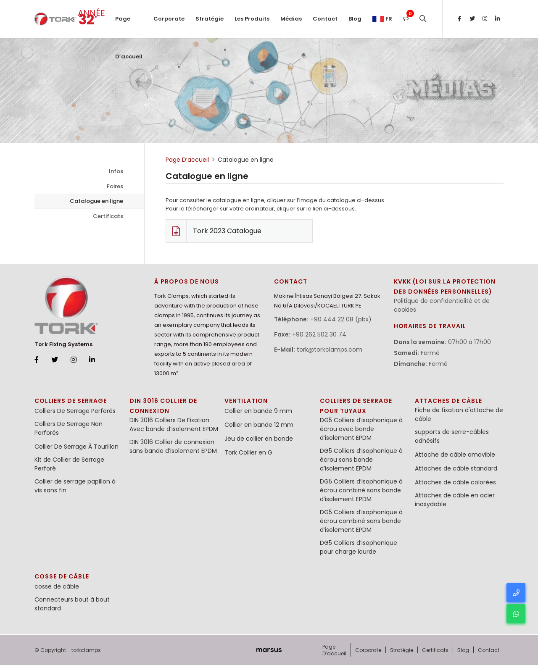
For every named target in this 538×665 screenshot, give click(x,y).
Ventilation (246, 401)
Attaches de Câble (448, 401)
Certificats (108, 216)
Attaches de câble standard (456, 468)
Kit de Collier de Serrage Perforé (69, 464)
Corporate (169, 19)
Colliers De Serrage (70, 401)
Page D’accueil (128, 26)
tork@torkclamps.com (329, 349)
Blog (354, 19)
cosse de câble (61, 576)
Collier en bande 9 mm (258, 411)
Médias (291, 19)
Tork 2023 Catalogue (213, 231)
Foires (115, 186)
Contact (325, 19)
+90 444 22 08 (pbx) (341, 319)
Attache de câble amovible (455, 454)
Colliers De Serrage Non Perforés (68, 428)
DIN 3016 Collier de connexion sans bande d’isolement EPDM (173, 446)
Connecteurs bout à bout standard (72, 603)
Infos (116, 171)
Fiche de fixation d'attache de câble (459, 414)
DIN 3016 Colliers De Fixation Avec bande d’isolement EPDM (173, 424)
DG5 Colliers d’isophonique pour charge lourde (358, 547)
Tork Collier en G (248, 452)
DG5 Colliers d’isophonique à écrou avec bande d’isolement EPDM (361, 429)
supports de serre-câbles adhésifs (452, 436)
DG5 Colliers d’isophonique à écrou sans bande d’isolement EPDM (361, 460)
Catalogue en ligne (96, 201)
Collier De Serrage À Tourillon (76, 446)
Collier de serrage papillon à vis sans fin (75, 485)
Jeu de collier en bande (258, 438)
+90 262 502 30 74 (319, 334)
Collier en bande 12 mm (258, 425)
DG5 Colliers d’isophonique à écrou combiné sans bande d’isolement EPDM (361, 490)
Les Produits (252, 19)
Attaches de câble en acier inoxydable (455, 499)
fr (382, 19)
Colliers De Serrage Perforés (75, 411)
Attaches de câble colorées (455, 482)
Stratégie (209, 19)
